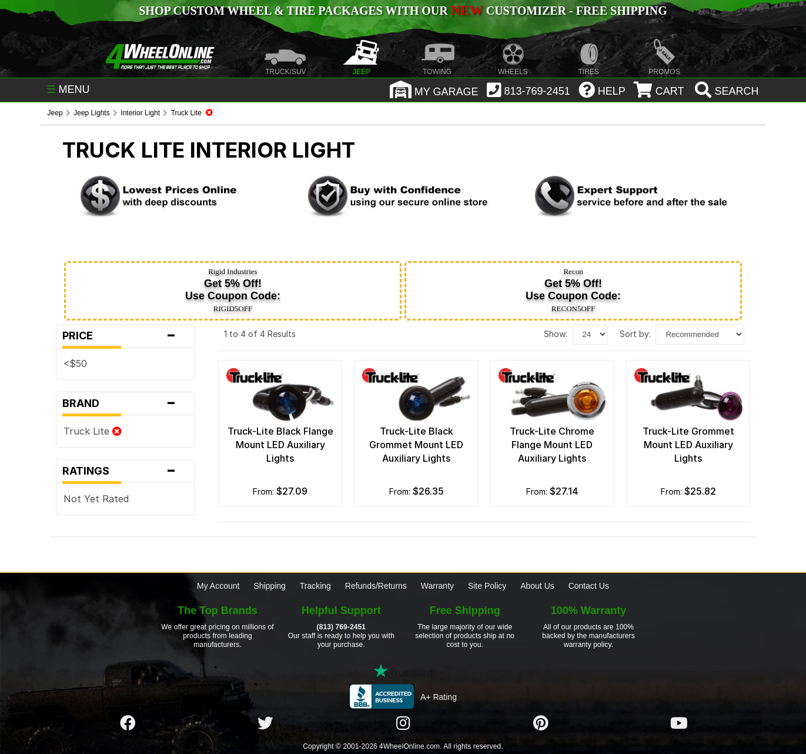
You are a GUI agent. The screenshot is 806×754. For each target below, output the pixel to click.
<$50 (75, 363)
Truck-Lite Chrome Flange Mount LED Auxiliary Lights (552, 444)
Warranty (437, 585)
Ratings (125, 471)
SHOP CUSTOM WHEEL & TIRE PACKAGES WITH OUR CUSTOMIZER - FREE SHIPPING (403, 10)
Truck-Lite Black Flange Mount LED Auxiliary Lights (280, 444)
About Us (537, 585)
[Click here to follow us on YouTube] (679, 723)
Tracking (315, 585)
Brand (125, 403)
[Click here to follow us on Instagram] (403, 723)
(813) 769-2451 (341, 627)
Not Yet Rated (96, 499)
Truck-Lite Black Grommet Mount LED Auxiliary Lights (416, 444)
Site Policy (487, 585)
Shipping (269, 585)
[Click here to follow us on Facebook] (127, 723)
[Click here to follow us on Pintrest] (541, 723)
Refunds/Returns (376, 585)
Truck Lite (92, 431)
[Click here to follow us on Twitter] (265, 723)
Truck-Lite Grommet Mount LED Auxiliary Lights (688, 444)
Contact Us (588, 585)
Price (125, 336)
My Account (218, 585)
